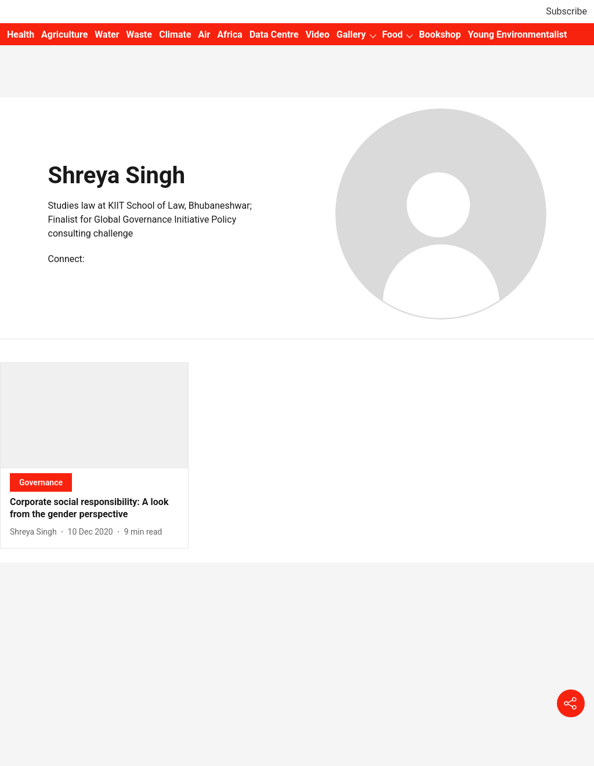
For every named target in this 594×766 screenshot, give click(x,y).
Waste (139, 34)
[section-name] (41, 482)
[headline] (94, 508)
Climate (175, 34)
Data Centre (274, 34)
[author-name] (35, 532)
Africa (229, 34)
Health (20, 34)
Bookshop (440, 34)
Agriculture (64, 34)
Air (204, 34)
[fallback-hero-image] (94, 416)
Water (107, 34)
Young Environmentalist (517, 34)
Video (317, 34)
